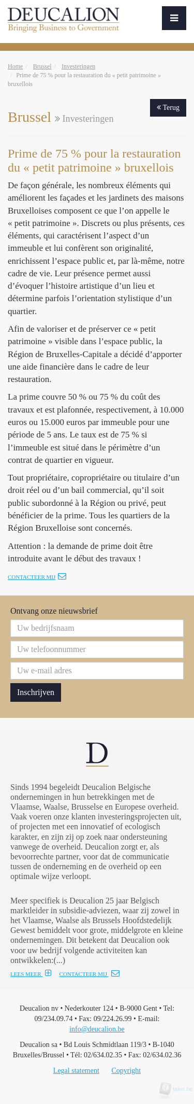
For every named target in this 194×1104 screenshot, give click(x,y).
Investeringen (78, 66)
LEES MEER (31, 974)
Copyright (126, 1070)
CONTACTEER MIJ (89, 974)
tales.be (179, 1089)
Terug (168, 107)
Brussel (42, 66)
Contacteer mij (37, 577)
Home (15, 66)
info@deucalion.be (97, 1029)
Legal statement (76, 1070)
